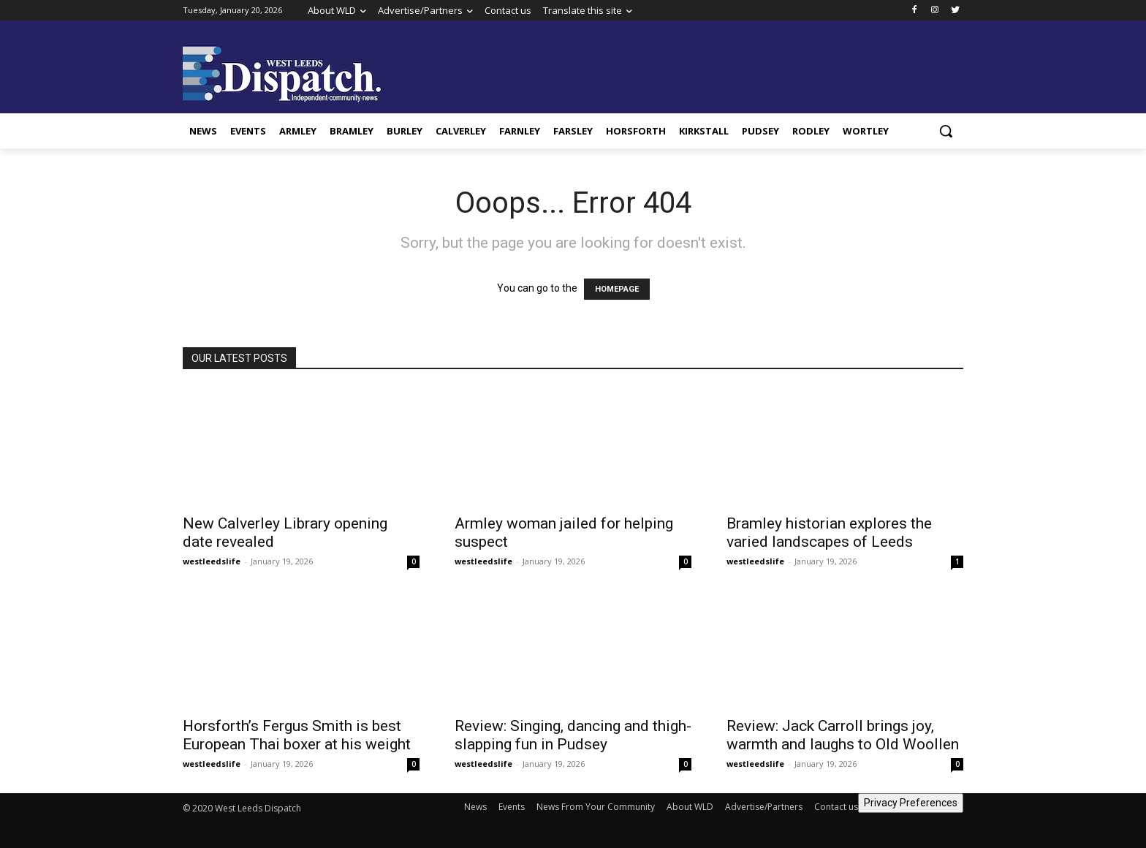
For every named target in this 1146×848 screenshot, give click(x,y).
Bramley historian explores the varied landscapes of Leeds (829, 532)
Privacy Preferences (910, 803)
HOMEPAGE (617, 289)
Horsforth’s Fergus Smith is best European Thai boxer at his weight (297, 735)
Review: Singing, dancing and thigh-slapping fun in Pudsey (573, 735)
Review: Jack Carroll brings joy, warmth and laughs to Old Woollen (842, 735)
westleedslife (211, 561)
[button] (945, 130)
